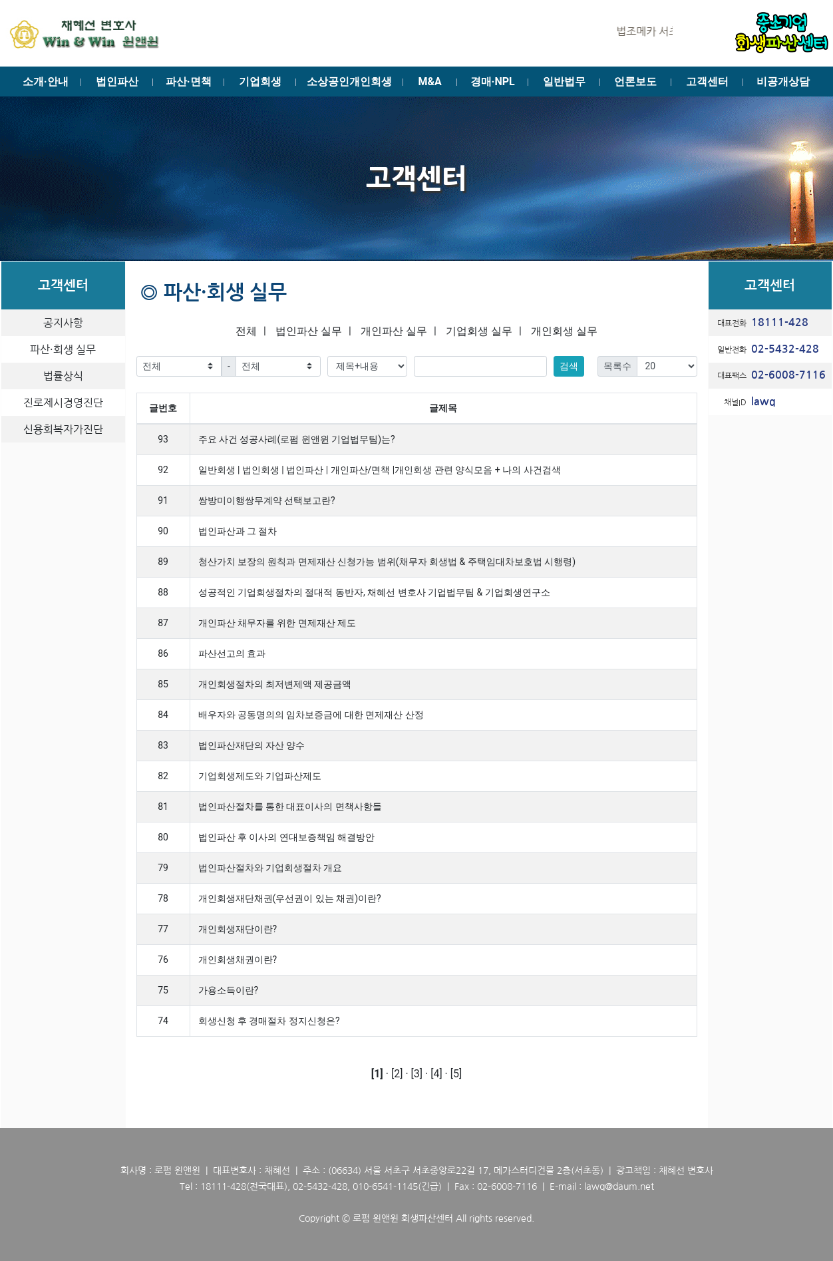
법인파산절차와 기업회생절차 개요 (270, 867)
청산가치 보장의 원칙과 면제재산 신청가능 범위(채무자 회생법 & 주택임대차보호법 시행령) (387, 561)
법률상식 (63, 376)
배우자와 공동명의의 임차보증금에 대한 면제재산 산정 (311, 714)
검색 (569, 366)
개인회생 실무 (564, 331)
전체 (246, 331)
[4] (436, 1073)
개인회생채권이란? (237, 959)
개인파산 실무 (394, 331)
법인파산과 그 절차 (237, 531)
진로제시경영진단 (63, 402)
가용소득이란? (228, 990)
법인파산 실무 (308, 331)
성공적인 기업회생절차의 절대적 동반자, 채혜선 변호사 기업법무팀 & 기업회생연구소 (374, 592)
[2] (397, 1073)
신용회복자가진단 (63, 429)
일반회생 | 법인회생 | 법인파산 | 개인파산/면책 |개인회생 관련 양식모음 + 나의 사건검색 (379, 469)
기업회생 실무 (479, 331)
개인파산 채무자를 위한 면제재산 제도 (277, 623)
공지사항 (63, 322)
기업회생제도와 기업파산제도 (259, 776)
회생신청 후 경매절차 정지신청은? (269, 1020)
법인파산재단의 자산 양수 (251, 745)
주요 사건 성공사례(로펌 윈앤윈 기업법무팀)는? (296, 439)
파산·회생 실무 (63, 349)
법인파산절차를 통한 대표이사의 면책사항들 (290, 806)
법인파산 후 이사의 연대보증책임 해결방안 (286, 837)
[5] (456, 1073)
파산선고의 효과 (231, 653)
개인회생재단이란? (237, 929)
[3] (416, 1073)
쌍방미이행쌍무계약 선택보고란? (266, 500)
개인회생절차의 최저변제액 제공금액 (275, 684)
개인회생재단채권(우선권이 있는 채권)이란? (289, 898)
